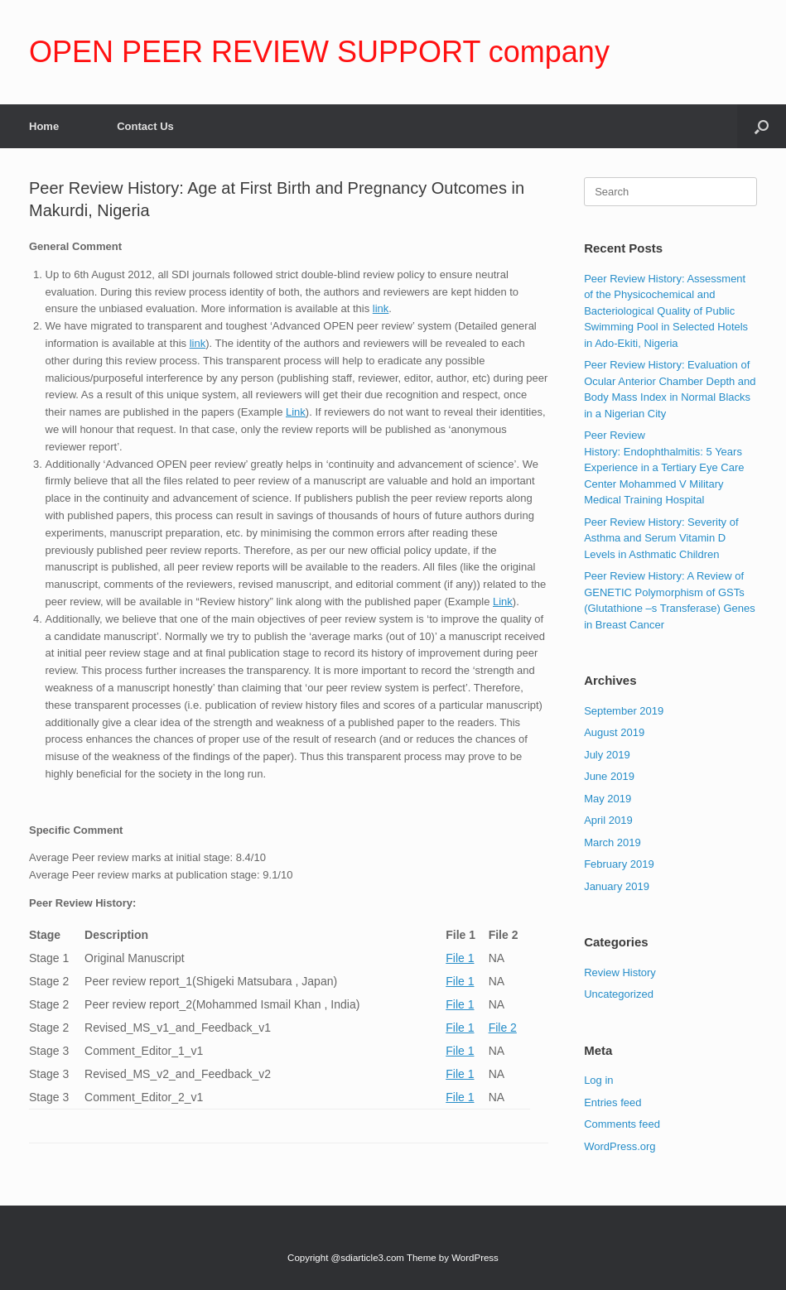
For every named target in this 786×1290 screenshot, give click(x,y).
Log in (598, 1080)
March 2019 (612, 842)
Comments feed (622, 1124)
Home (44, 126)
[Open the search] (761, 126)
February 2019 (619, 864)
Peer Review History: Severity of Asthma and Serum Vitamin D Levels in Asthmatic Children (661, 538)
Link (296, 412)
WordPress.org (619, 1146)
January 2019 (616, 886)
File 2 (503, 1027)
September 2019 (623, 711)
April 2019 (608, 820)
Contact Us (145, 126)
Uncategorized (618, 994)
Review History (620, 972)
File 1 (460, 958)
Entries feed (612, 1102)
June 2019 (609, 776)
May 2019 (607, 798)
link (381, 308)
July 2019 (607, 754)
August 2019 (614, 732)
